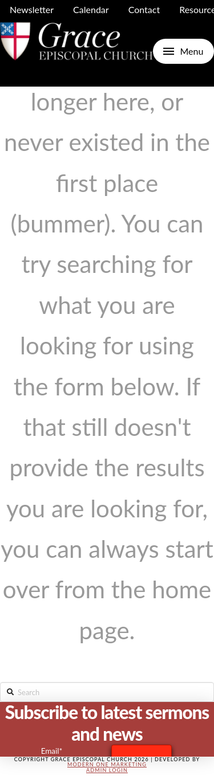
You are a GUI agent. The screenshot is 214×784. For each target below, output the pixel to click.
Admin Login (107, 770)
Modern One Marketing (107, 764)
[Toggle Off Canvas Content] (183, 51)
